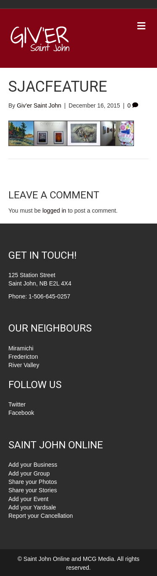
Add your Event (28, 499)
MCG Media (98, 558)
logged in (54, 210)
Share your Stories (32, 490)
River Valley (23, 365)
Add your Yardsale (32, 507)
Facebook (21, 412)
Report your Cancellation (40, 515)
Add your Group (29, 473)
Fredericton (23, 356)
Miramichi (20, 348)
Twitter (17, 404)
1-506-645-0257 (49, 296)
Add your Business (32, 464)
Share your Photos (32, 481)
